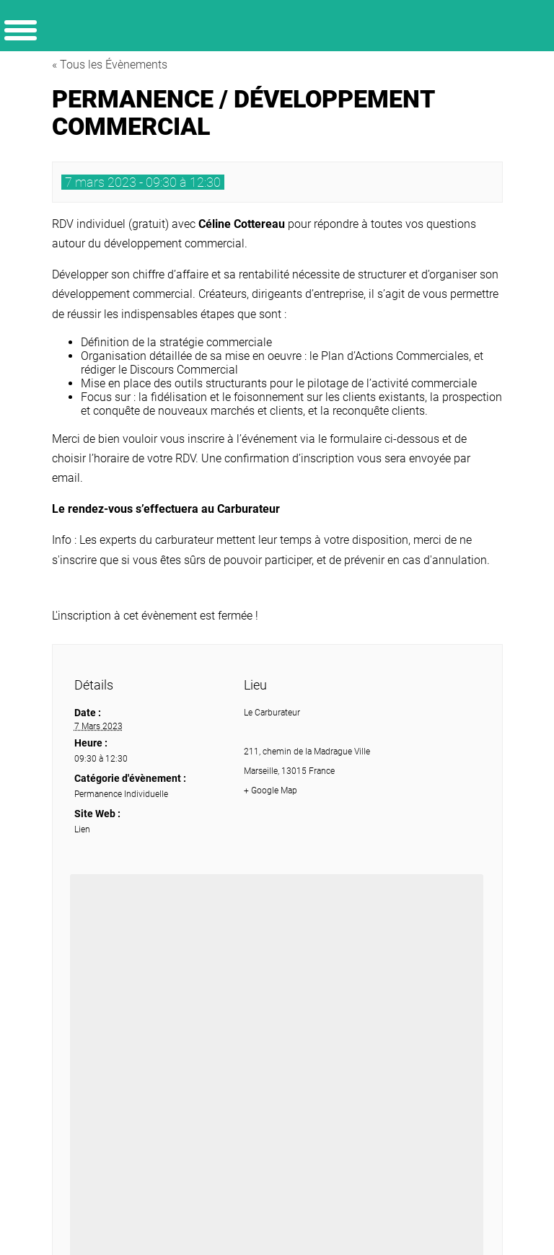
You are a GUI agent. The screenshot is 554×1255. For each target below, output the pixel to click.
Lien (82, 829)
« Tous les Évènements (109, 64)
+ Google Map (270, 790)
